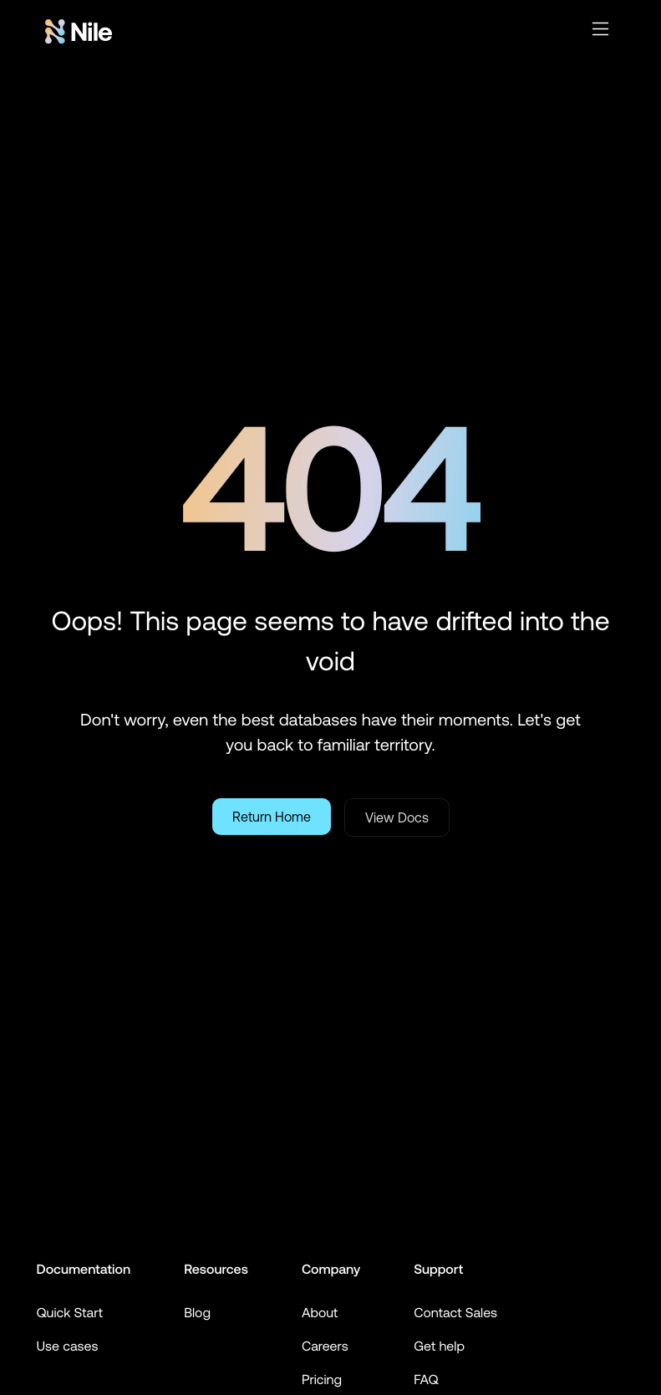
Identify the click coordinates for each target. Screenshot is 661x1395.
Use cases (68, 1346)
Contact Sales (455, 1313)
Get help (439, 1346)
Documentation (84, 1269)
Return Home (271, 816)
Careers (325, 1346)
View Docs (397, 817)
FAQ (426, 1379)
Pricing (322, 1379)
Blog (197, 1313)
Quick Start (70, 1313)
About (320, 1313)
